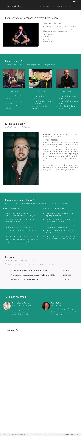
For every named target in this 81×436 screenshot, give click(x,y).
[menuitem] (54, 6)
